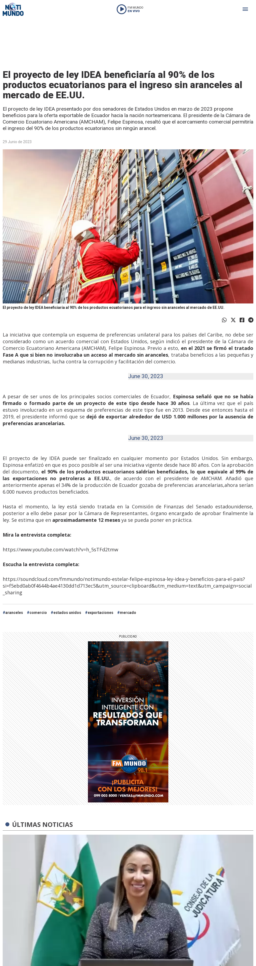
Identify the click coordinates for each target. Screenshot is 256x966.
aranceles (14, 612)
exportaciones (100, 612)
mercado (128, 612)
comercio (38, 612)
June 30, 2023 (145, 376)
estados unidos (67, 612)
